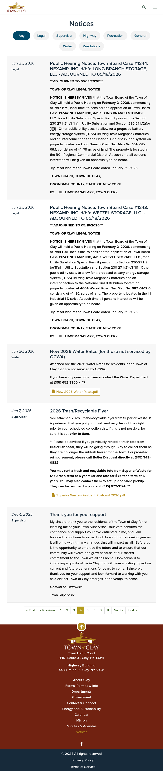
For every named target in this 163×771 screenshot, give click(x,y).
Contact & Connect (81, 703)
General (140, 35)
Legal (41, 35)
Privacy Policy (83, 760)
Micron (81, 720)
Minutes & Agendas (81, 726)
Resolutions (91, 46)
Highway (89, 35)
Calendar (81, 714)
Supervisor (64, 35)
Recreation (115, 35)
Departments (81, 691)
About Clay (81, 679)
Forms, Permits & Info (81, 685)
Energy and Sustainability (81, 708)
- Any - (22, 35)
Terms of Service (83, 766)
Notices (81, 731)
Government (81, 697)
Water (67, 46)
